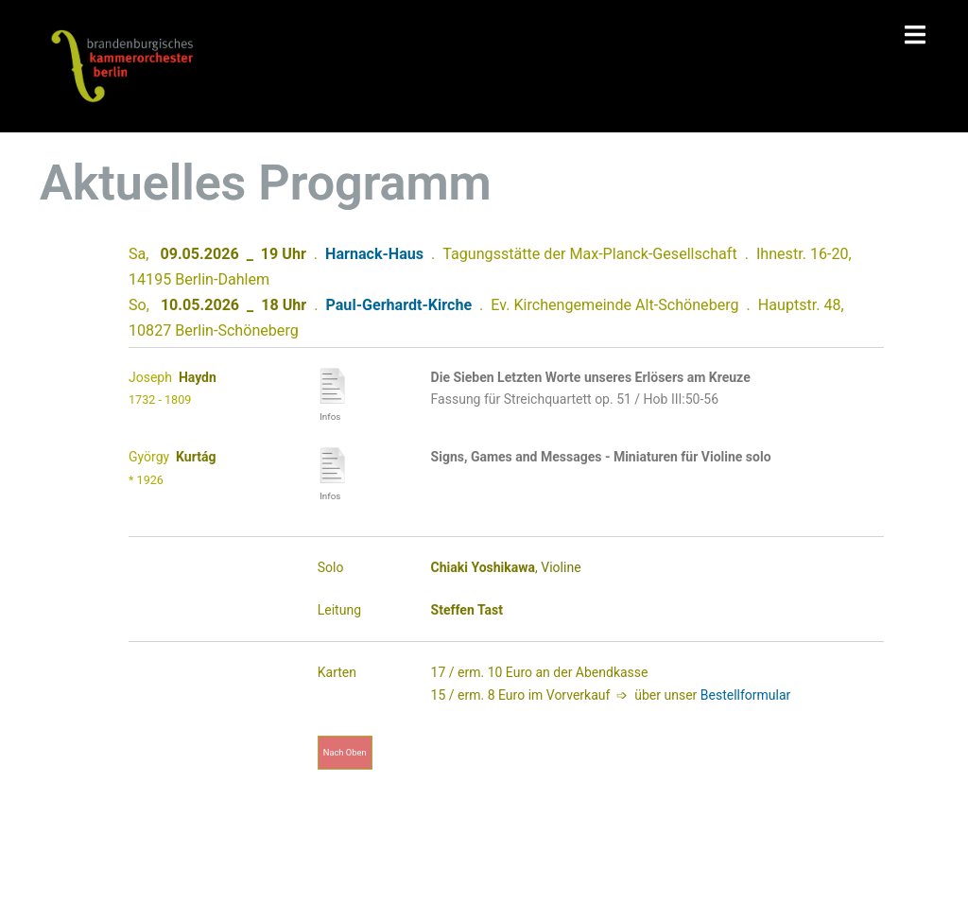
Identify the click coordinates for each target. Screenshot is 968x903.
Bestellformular (745, 695)
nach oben (345, 752)
